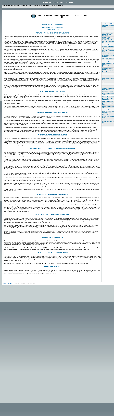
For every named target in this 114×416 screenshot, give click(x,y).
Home (11, 283)
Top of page (6, 283)
